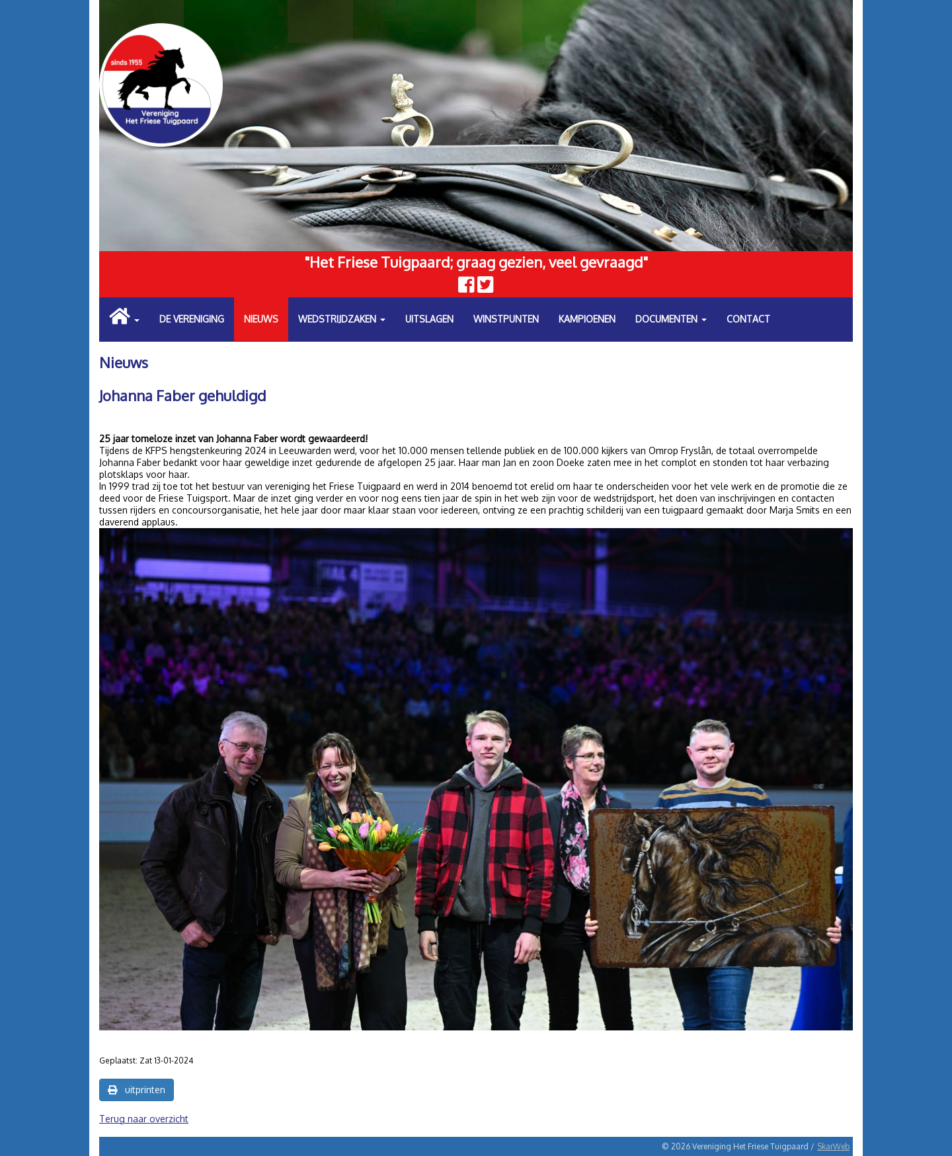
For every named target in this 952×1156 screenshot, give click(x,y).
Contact (748, 319)
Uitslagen (429, 319)
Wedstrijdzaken (341, 319)
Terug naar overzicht (143, 1118)
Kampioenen (587, 319)
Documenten (671, 319)
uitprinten (136, 1089)
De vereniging (191, 319)
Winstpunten (506, 319)
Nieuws (261, 319)
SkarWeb (833, 1146)
